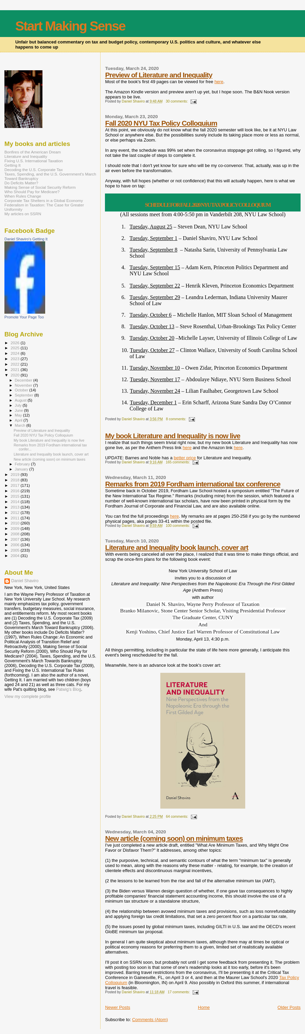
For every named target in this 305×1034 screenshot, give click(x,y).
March (20, 425)
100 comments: (178, 526)
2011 (15, 518)
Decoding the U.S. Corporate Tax (33, 169)
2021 (15, 369)
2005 (15, 550)
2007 (15, 539)
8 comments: (176, 419)
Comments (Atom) (150, 1019)
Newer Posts (117, 1007)
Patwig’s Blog (68, 689)
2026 (15, 342)
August (21, 400)
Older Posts (289, 1007)
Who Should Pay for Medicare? (31, 191)
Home (204, 1007)
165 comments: (178, 462)
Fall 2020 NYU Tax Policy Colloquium (161, 123)
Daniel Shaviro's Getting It (26, 239)
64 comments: (177, 816)
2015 (15, 496)
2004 (15, 555)
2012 (15, 512)
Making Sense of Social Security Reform (40, 187)
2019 (15, 474)
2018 (15, 480)
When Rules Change (22, 196)
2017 (15, 485)
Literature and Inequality (25, 156)
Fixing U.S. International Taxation (33, 161)
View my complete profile (27, 696)
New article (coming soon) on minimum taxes (174, 838)
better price (185, 457)
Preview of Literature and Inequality (158, 75)
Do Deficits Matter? (21, 183)
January (22, 469)
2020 (15, 375)
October (22, 390)
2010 (15, 523)
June (19, 410)
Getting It (12, 165)
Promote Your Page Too (24, 317)
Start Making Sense (70, 26)
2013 (15, 507)
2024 (15, 353)
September (25, 395)
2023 (15, 358)
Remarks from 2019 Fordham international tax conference (192, 484)
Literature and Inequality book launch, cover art (176, 547)
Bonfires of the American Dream (32, 152)
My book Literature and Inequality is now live (172, 436)
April (19, 420)
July (19, 405)
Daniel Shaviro (24, 580)
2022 (15, 364)
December (24, 380)
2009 (15, 528)
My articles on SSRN (22, 213)
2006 (15, 544)
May (19, 415)
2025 (15, 348)
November (24, 385)
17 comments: (179, 992)
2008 (15, 534)
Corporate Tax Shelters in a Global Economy (43, 200)
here (218, 81)
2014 (15, 501)
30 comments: (177, 101)
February (23, 464)
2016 (15, 490)
